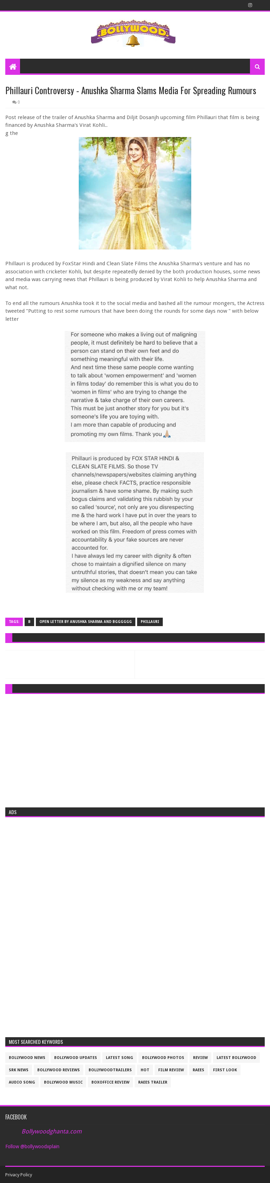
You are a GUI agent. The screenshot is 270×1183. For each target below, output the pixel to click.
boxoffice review (110, 1082)
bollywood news (27, 1057)
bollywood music (63, 1082)
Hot (145, 1070)
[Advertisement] (134, 748)
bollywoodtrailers (110, 1070)
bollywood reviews (58, 1070)
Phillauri (150, 622)
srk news (18, 1070)
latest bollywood (236, 1057)
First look (225, 1070)
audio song (22, 1082)
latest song (119, 1057)
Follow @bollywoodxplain (32, 1146)
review (200, 1057)
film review (171, 1070)
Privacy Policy (18, 1174)
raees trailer (152, 1082)
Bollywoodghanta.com (51, 1131)
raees (198, 1070)
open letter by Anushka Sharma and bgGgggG (85, 622)
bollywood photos (163, 1057)
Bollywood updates (75, 1057)
